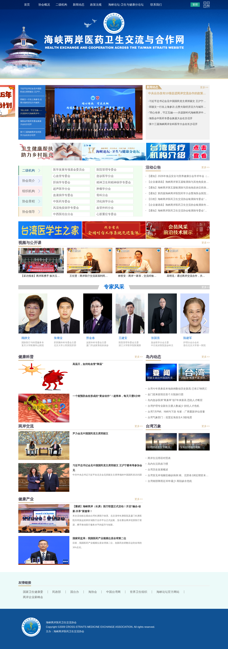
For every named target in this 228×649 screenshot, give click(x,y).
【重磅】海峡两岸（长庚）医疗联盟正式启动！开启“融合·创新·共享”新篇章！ (107, 509)
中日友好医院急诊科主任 (162, 345)
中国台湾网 (113, 591)
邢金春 (90, 338)
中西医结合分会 (63, 214)
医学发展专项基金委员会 (69, 169)
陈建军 (187, 338)
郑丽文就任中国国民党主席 (162, 377)
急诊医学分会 (105, 176)
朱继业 (58, 338)
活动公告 (153, 167)
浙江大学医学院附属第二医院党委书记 (130, 345)
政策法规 (96, 4)
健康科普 (26, 357)
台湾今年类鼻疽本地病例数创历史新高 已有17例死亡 (177, 388)
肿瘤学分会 (103, 188)
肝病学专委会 (61, 182)
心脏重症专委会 (106, 214)
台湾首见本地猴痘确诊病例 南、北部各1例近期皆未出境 (179, 475)
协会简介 (28, 180)
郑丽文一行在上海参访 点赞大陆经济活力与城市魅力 (31, 102)
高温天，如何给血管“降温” (88, 364)
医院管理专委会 (106, 169)
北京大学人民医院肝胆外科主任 (65, 345)
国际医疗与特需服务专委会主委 (33, 342)
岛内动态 (153, 357)
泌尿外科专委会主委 (96, 342)
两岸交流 (26, 426)
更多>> (204, 87)
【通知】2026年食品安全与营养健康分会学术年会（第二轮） (178, 176)
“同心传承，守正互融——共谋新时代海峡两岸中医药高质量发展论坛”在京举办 (31, 113)
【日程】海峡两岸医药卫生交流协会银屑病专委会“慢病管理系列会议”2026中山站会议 (178, 199)
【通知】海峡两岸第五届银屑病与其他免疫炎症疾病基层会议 (178, 187)
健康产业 (26, 499)
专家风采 (114, 286)
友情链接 (24, 582)
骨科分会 (102, 195)
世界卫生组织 (138, 591)
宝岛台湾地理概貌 (190, 447)
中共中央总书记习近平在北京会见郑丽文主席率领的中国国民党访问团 (107, 475)
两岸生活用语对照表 (159, 458)
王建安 (123, 338)
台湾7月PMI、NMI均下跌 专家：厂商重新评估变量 (176, 411)
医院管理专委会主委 (129, 342)
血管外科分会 (105, 207)
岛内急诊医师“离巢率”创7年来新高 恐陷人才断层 (175, 400)
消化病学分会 (105, 201)
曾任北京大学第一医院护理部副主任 (194, 345)
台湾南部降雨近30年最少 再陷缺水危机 (170, 481)
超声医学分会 (61, 188)
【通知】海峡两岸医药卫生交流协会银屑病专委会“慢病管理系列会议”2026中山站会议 (178, 210)
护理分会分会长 (191, 342)
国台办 (74, 591)
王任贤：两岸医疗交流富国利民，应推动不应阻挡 (91, 275)
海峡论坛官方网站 (167, 591)
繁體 (195, 4)
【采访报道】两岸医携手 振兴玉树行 (41, 275)
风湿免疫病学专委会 (66, 207)
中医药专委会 (61, 201)
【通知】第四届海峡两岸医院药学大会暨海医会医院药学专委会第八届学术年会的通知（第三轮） (178, 193)
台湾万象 (153, 426)
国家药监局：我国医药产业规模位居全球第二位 (99, 538)
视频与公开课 (29, 242)
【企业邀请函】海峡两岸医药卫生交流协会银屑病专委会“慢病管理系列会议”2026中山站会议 (178, 204)
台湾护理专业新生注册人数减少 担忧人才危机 (173, 406)
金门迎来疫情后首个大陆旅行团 (165, 394)
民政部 (56, 591)
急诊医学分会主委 (160, 342)
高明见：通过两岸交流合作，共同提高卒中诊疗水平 (188, 275)
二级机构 (61, 4)
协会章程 (28, 201)
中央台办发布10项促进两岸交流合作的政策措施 (177, 93)
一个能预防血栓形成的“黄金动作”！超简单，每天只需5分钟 (106, 396)
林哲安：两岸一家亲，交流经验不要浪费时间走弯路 (139, 275)
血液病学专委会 (63, 195)
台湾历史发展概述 (158, 469)
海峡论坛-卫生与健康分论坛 (126, 4)
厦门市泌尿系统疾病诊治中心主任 (97, 345)
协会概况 (44, 4)
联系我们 (156, 4)
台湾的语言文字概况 (158, 447)
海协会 (92, 591)
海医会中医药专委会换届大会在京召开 (30, 122)
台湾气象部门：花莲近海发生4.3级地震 (170, 417)
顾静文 (26, 338)
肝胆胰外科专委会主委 (65, 342)
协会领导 (28, 211)
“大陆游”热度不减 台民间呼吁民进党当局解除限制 (195, 377)
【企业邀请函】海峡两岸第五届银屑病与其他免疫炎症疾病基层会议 (178, 181)
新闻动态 (78, 4)
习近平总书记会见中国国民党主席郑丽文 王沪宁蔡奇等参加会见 (31, 91)
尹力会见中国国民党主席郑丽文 (90, 433)
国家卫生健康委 (33, 591)
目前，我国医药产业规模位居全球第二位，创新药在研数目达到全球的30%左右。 (107, 545)
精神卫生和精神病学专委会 (113, 182)
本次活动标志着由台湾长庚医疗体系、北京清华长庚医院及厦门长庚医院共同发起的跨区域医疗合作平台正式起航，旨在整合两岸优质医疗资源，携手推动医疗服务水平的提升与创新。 (107, 520)
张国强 (155, 338)
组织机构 (28, 191)
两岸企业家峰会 (33, 597)
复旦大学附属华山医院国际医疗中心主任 (33, 345)
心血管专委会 (61, 176)
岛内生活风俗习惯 (158, 463)
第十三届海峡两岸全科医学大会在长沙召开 (30, 133)
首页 (27, 4)
